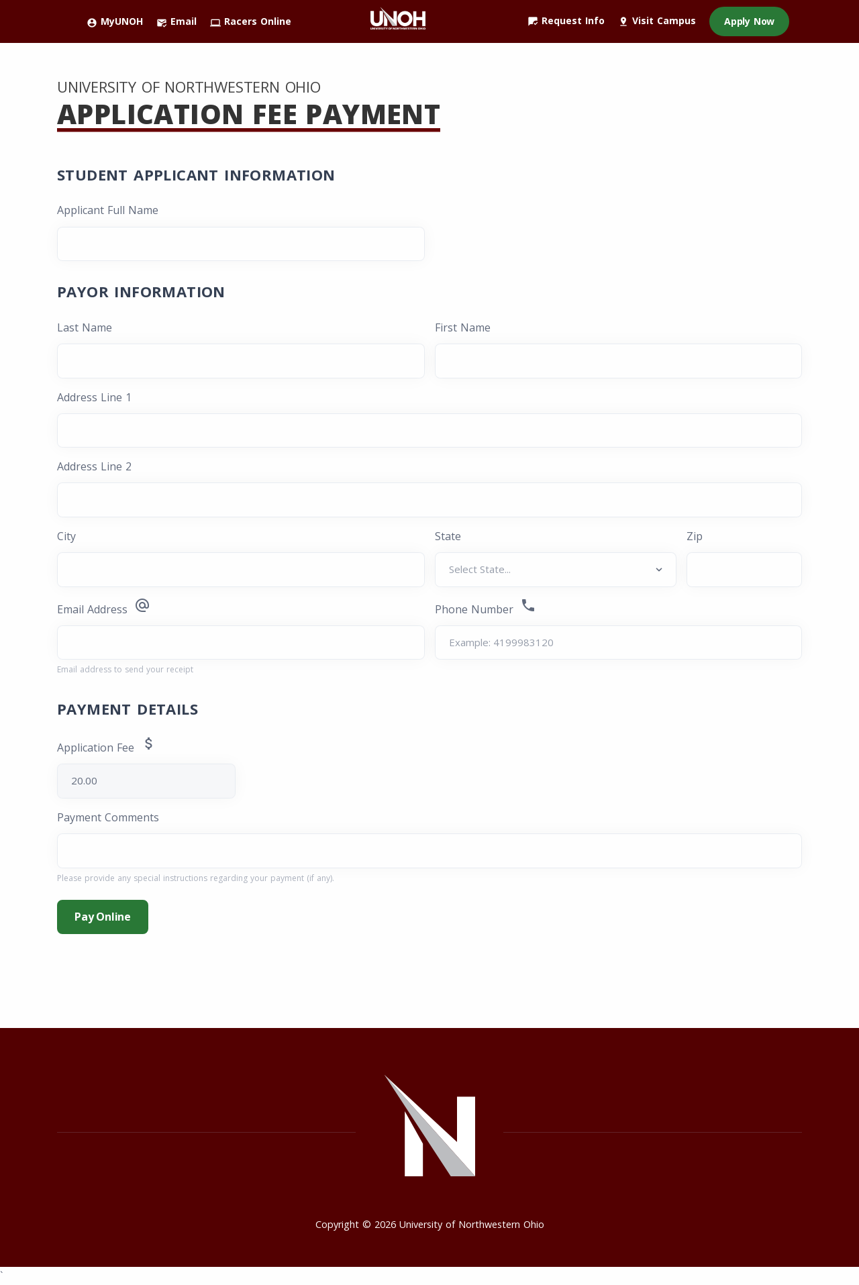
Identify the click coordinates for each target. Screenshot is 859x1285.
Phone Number (485, 607)
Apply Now (749, 21)
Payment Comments (108, 817)
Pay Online (102, 916)
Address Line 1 (94, 397)
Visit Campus (657, 20)
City (66, 536)
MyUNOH (115, 21)
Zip (695, 536)
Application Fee (115, 745)
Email (176, 21)
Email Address (103, 607)
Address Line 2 (94, 466)
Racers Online (250, 21)
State (448, 536)
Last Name (84, 327)
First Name (463, 327)
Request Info (566, 20)
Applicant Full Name (107, 210)
